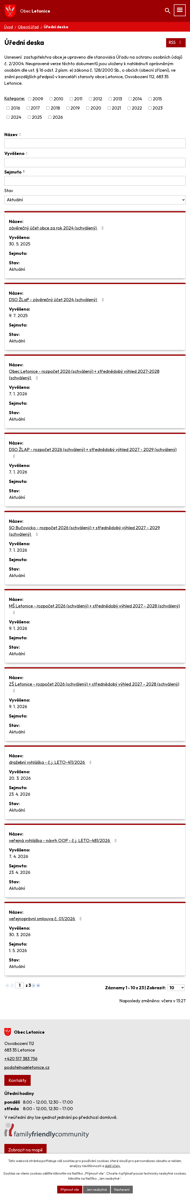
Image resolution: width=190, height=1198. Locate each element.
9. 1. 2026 (18, 628)
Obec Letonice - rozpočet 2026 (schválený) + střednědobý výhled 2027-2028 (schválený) (84, 375)
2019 (75, 108)
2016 (15, 108)
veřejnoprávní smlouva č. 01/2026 (46, 919)
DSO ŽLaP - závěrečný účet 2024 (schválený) (57, 300)
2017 (35, 108)
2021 (116, 108)
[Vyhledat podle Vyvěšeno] (95, 162)
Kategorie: (14, 98)
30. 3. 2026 (19, 935)
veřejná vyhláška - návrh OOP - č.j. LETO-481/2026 (64, 840)
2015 (157, 99)
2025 (37, 117)
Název (11, 134)
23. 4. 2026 (19, 794)
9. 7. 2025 (18, 316)
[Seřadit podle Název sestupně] (20, 135)
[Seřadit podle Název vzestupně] (20, 133)
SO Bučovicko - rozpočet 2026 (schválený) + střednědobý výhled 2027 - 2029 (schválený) (84, 531)
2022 (137, 108)
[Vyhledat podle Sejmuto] (95, 181)
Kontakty (17, 1080)
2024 (16, 117)
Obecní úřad (28, 26)
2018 (55, 108)
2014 (137, 99)
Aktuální (17, 269)
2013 (117, 99)
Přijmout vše (70, 1189)
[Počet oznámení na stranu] (176, 988)
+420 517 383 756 (20, 1058)
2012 (97, 99)
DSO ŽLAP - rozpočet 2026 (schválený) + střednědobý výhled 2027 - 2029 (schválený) (92, 453)
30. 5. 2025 (19, 244)
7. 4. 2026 (18, 856)
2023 (157, 108)
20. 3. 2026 (20, 778)
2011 (78, 99)
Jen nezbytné (96, 1189)
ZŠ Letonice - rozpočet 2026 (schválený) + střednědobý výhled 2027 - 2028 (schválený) (94, 687)
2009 (37, 99)
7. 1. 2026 (18, 394)
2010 (58, 99)
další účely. (112, 1166)
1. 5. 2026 (18, 951)
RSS (176, 42)
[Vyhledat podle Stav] (95, 199)
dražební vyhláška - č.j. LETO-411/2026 (51, 762)
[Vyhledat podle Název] (95, 143)
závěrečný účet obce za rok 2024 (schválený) (57, 228)
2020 (96, 108)
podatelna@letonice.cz (26, 1067)
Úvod (8, 26)
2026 (58, 117)
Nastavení (122, 1189)
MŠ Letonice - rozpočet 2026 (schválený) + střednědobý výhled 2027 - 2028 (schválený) (94, 609)
